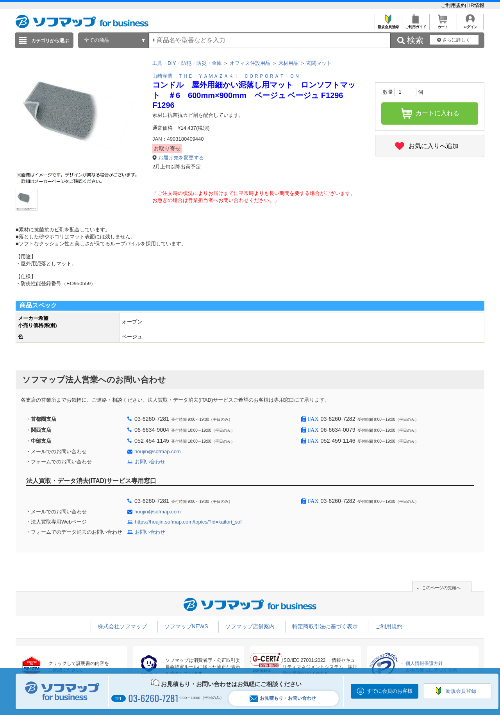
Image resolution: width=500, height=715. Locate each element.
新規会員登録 (388, 25)
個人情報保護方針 (424, 663)
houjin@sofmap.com (157, 451)
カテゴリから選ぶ (50, 40)
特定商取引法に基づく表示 (325, 626)
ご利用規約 (454, 5)
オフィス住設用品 (250, 63)
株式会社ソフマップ (122, 626)
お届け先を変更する (181, 158)
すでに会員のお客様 (389, 691)
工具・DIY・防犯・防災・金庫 (187, 63)
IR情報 (476, 5)
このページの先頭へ (441, 587)
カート (442, 25)
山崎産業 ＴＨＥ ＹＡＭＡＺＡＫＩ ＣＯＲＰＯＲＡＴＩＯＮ (226, 76)
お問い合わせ (150, 462)
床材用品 (288, 63)
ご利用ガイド (415, 25)
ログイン (470, 25)
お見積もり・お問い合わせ (283, 698)
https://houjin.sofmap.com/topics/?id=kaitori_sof (188, 522)
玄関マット (319, 63)
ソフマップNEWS (186, 626)
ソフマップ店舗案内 (250, 626)
